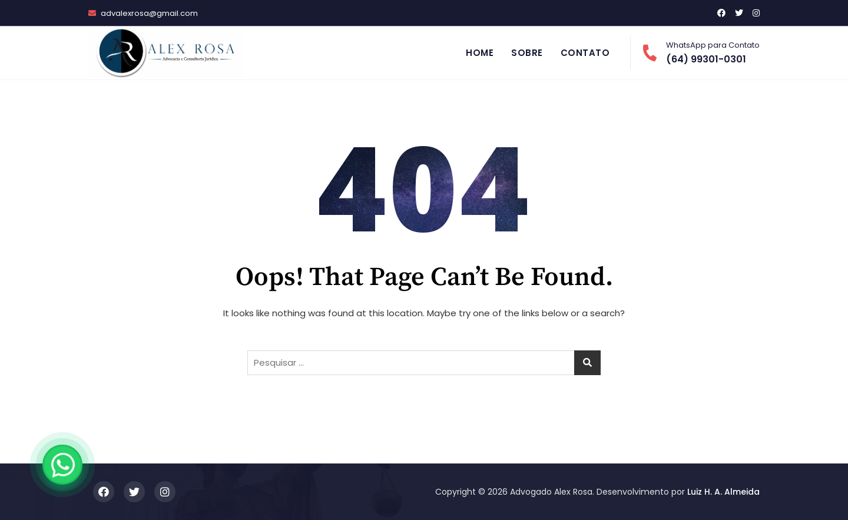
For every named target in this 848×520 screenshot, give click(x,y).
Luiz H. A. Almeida (723, 492)
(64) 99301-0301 (701, 52)
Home (479, 53)
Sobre (527, 53)
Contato (585, 53)
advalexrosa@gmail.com (143, 13)
